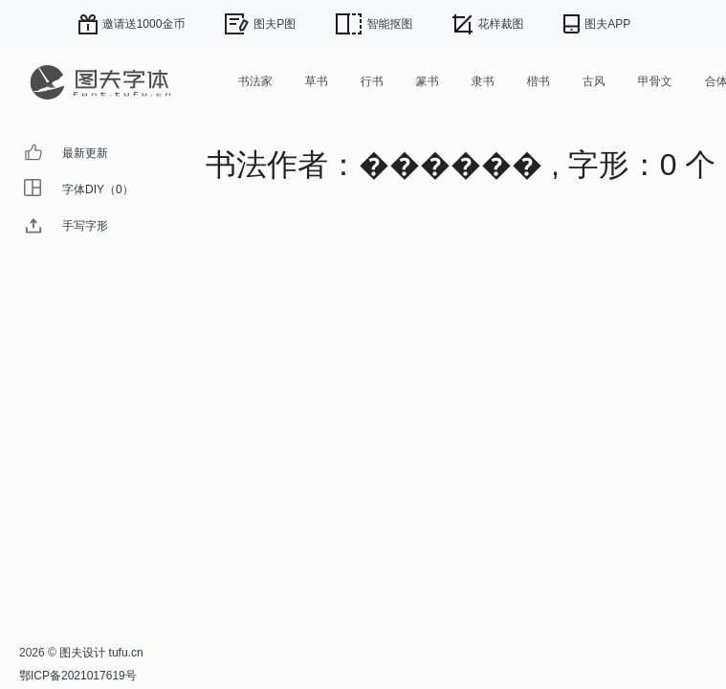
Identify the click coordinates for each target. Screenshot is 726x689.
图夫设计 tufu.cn (101, 652)
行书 (372, 81)
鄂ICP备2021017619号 (78, 675)
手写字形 (85, 226)
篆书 (427, 81)
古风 (594, 81)
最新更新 (85, 153)
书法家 (255, 81)
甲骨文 (655, 81)
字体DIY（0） (98, 189)
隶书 (483, 81)
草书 (316, 81)
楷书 (538, 81)
